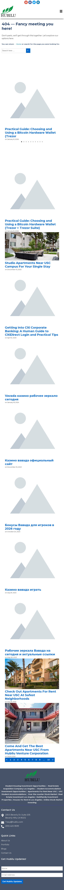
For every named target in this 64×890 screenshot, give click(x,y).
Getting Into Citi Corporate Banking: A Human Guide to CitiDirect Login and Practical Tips (31, 331)
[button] (61, 11)
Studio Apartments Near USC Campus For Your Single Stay (28, 264)
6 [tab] (33, 142)
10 (48, 760)
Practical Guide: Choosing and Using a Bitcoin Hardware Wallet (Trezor (30, 132)
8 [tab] (38, 142)
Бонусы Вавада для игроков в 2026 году (29, 526)
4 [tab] (28, 142)
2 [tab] (24, 142)
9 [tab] (40, 142)
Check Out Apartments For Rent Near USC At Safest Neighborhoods (30, 695)
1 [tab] (21, 142)
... (44, 760)
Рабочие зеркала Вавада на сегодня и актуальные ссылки (30, 652)
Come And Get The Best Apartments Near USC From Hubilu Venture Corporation (27, 749)
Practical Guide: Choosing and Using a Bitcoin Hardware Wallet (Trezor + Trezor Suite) (30, 224)
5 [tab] (31, 142)
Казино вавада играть (23, 589)
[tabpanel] (32, 106)
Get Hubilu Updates (12, 881)
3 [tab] (26, 142)
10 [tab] (42, 142)
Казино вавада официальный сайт (29, 462)
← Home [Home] (17, 44)
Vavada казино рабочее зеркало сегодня (31, 397)
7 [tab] (35, 142)
